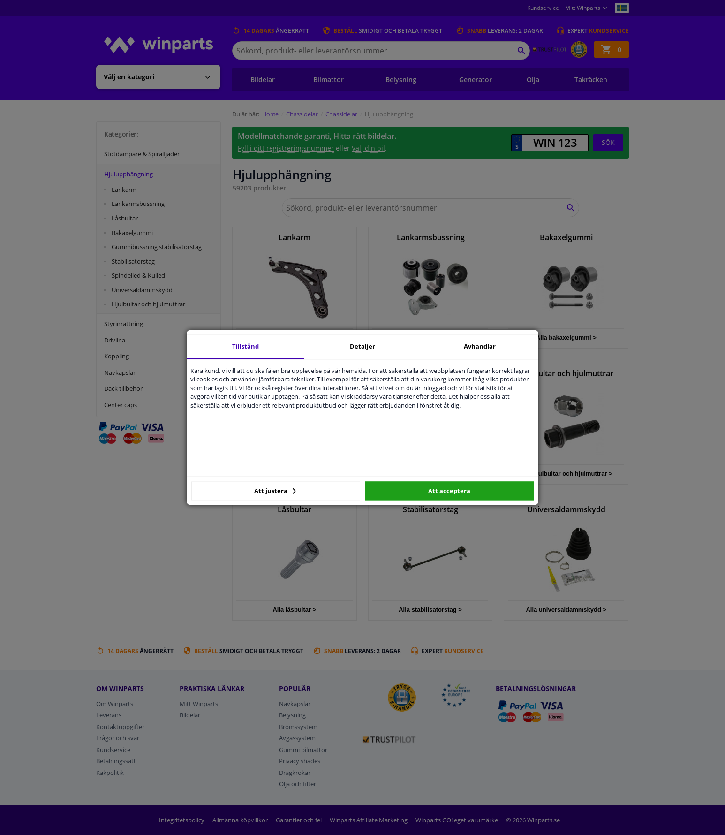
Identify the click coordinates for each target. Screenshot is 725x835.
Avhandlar (480, 346)
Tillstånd (245, 346)
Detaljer (362, 346)
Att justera (275, 490)
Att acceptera (449, 490)
